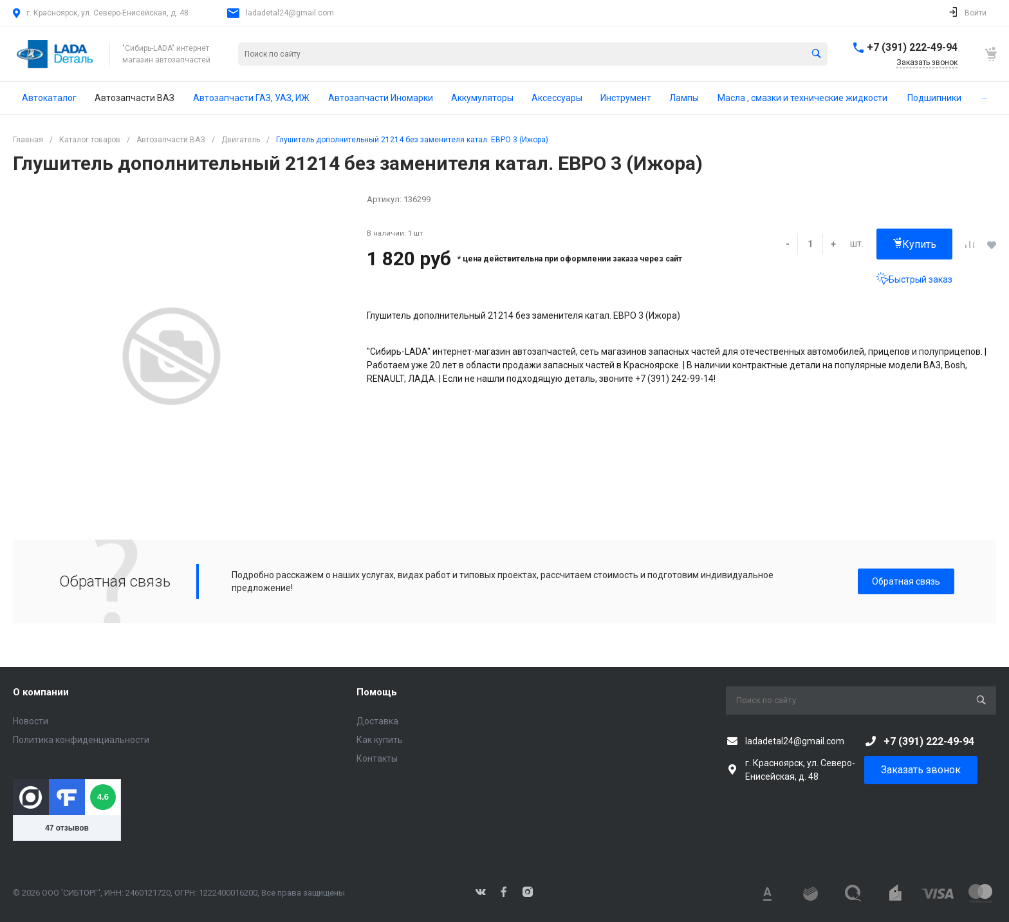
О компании (41, 692)
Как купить (379, 740)
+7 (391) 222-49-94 (912, 47)
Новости (30, 721)
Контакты (377, 758)
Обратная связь (906, 581)
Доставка (377, 721)
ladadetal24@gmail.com (290, 12)
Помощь (376, 692)
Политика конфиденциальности (81, 740)
